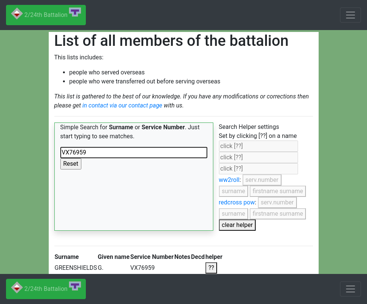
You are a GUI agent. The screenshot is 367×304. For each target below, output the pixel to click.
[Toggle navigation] (350, 15)
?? (211, 267)
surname (234, 191)
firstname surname (278, 191)
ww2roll (229, 179)
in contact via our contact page (122, 105)
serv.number (262, 179)
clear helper (237, 224)
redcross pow (237, 202)
